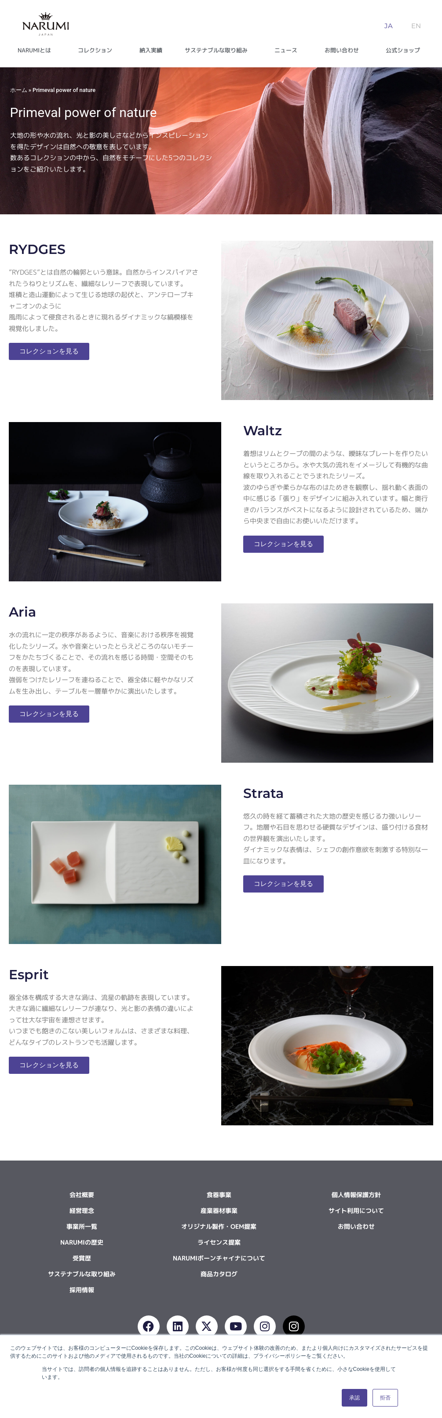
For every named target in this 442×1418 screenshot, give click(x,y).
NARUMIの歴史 (81, 1242)
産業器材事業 (219, 1210)
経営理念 (81, 1210)
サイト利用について (356, 1210)
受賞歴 (82, 1258)
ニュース (288, 50)
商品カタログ (219, 1274)
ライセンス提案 (219, 1242)
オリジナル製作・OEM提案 (218, 1226)
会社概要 (81, 1194)
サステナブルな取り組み (218, 50)
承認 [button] (354, 1398)
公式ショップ (405, 50)
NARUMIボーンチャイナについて (219, 1258)
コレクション (97, 50)
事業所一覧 (81, 1226)
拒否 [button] (385, 1398)
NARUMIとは (36, 50)
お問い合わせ (344, 50)
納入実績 (150, 50)
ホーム (18, 90)
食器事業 (219, 1194)
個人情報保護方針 (356, 1194)
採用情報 (81, 1290)
